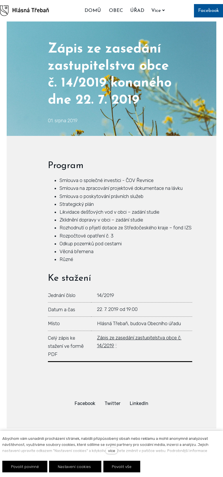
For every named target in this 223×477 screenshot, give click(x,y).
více (111, 451)
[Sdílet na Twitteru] (113, 403)
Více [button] (159, 10)
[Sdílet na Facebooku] (85, 403)
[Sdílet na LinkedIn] (139, 403)
